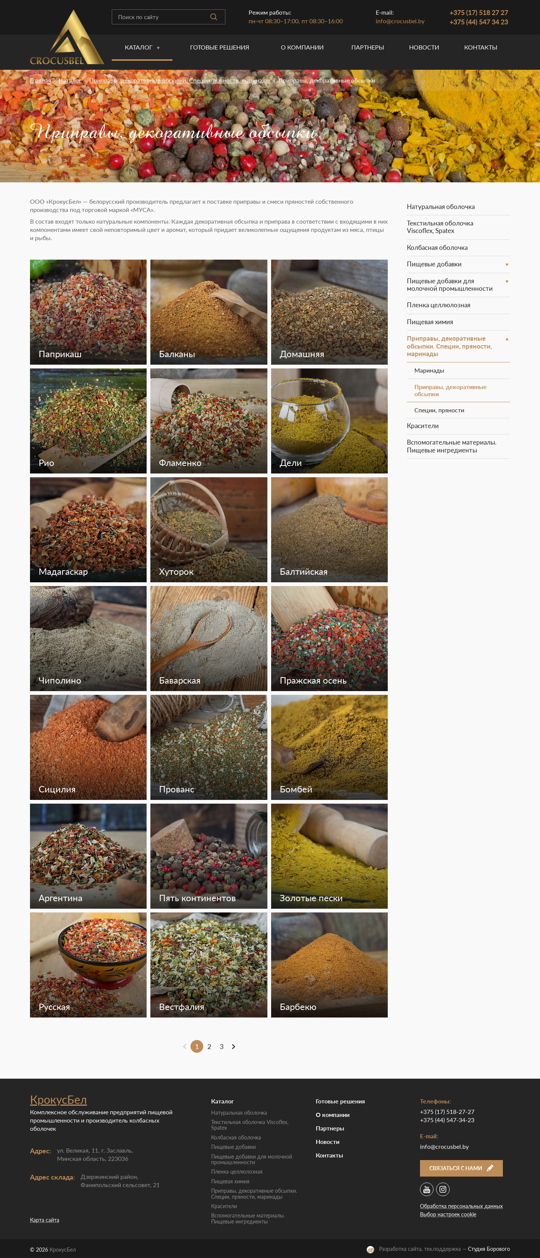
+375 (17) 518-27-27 (447, 1111)
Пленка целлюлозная (438, 305)
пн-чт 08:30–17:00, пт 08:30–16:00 (296, 20)
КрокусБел (58, 1099)
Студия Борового (489, 1249)
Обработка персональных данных (461, 1206)
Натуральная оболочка (441, 206)
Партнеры (367, 47)
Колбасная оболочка (437, 247)
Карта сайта (44, 1220)
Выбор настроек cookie (448, 1214)
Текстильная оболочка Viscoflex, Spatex (440, 226)
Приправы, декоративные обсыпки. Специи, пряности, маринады (449, 346)
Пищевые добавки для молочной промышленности (450, 284)
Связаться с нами (461, 1168)
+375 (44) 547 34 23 (479, 22)
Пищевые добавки (434, 264)
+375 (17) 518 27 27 (479, 12)
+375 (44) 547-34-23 (447, 1119)
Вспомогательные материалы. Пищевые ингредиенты (451, 446)
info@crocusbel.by (400, 20)
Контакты (480, 47)
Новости (424, 47)
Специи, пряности (439, 409)
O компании (302, 47)
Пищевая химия (430, 322)
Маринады (429, 370)
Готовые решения (219, 47)
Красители (423, 426)
